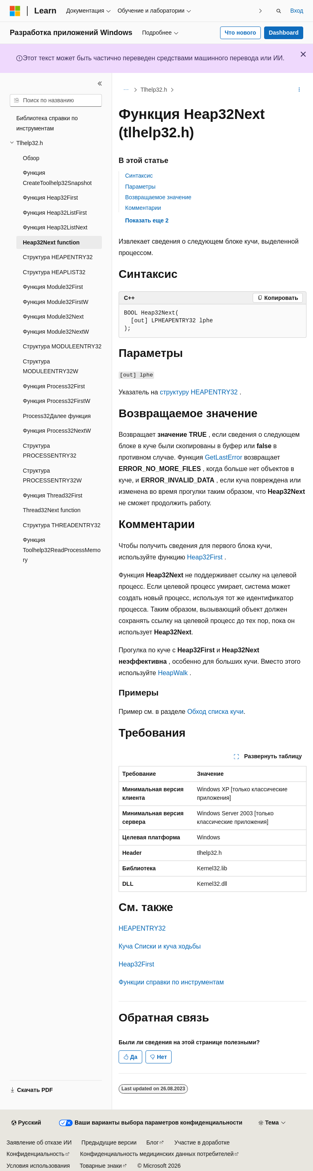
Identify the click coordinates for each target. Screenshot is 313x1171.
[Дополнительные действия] (299, 90)
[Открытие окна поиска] (279, 11)
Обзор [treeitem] (31, 158)
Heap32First (205, 557)
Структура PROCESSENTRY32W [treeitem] (52, 475)
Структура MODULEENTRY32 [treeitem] (62, 346)
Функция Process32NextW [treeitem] (57, 430)
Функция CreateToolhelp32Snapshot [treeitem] (57, 177)
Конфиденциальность (35, 1154)
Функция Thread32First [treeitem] (52, 495)
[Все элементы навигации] (126, 90)
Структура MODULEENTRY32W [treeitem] (50, 366)
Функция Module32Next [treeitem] (53, 316)
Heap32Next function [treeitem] (51, 242)
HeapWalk (172, 672)
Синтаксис (139, 175)
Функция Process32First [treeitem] (54, 386)
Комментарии (143, 208)
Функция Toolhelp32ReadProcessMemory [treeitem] (62, 550)
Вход (296, 10)
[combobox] (56, 100)
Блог (152, 1142)
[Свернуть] (99, 83)
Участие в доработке (202, 1142)
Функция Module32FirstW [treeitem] (55, 302)
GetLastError (223, 457)
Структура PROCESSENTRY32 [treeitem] (49, 450)
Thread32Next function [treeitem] (52, 510)
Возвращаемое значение (158, 197)
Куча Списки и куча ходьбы (160, 946)
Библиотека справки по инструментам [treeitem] (47, 123)
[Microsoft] (15, 11)
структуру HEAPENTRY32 (199, 392)
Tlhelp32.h (154, 89)
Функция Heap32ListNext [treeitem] (55, 227)
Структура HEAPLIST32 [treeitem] (54, 272)
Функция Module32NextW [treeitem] (56, 331)
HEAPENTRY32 (142, 928)
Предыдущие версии (109, 1142)
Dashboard (283, 32)
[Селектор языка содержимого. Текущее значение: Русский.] (26, 1122)
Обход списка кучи (215, 711)
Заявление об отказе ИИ (39, 1142)
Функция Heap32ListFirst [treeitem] (55, 212)
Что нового (240, 32)
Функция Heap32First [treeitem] (50, 197)
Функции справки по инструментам (171, 982)
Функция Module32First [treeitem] (53, 287)
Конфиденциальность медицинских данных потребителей (157, 1154)
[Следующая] (260, 11)
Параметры (140, 186)
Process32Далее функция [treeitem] (57, 416)
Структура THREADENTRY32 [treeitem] (62, 525)
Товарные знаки (100, 1165)
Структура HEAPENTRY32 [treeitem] (58, 257)
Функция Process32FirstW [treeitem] (56, 401)
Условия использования (38, 1165)
